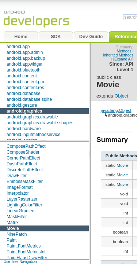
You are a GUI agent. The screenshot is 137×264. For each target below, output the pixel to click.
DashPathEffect (22, 163)
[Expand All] (123, 59)
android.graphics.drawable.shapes (40, 122)
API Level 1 (125, 66)
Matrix (13, 222)
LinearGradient (21, 210)
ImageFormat (20, 187)
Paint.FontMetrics (24, 246)
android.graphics (24, 111)
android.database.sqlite (29, 99)
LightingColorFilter (24, 205)
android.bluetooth (24, 70)
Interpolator (18, 193)
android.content (22, 75)
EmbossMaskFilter (25, 181)
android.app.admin (25, 52)
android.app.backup (26, 58)
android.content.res (25, 87)
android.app (18, 46)
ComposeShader (23, 152)
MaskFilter (17, 216)
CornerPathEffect (23, 158)
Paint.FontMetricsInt (26, 251)
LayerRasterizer (22, 199)
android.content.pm (25, 81)
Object (121, 96)
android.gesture (22, 105)
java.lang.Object (116, 110)
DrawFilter (17, 175)
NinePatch (17, 234)
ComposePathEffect (26, 146)
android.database (24, 93)
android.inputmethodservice (33, 134)
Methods (124, 51)
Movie (13, 228)
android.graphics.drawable (32, 117)
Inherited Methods (118, 55)
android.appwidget (24, 64)
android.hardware (24, 128)
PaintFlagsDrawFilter (27, 257)
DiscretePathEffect (25, 169)
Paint (11, 240)
